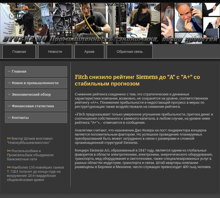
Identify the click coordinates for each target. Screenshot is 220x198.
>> (9, 138)
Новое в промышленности (35, 83)
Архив (89, 52)
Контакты (20, 118)
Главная (19, 52)
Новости (55, 52)
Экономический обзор (31, 94)
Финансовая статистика (33, 106)
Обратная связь (130, 52)
